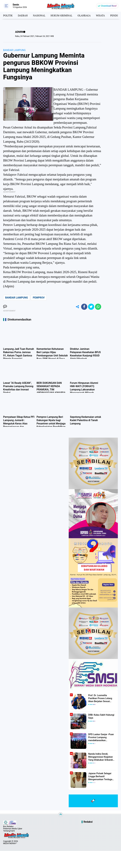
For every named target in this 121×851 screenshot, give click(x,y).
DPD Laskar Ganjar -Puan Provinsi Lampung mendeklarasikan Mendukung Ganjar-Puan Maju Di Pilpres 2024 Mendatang (100, 738)
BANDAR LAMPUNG (14, 50)
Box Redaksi (8, 826)
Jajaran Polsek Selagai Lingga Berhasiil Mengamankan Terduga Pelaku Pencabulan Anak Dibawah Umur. (100, 777)
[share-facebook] (84, 307)
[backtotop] (60, 815)
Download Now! (109, 6)
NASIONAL (40, 15)
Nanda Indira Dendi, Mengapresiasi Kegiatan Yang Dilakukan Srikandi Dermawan (100, 757)
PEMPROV (39, 297)
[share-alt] (77, 307)
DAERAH (23, 15)
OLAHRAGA (85, 15)
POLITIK (8, 15)
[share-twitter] (91, 307)
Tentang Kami (9, 831)
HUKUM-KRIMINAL (63, 15)
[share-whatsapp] (98, 307)
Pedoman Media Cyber (12, 829)
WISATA (102, 15)
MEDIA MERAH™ (10, 843)
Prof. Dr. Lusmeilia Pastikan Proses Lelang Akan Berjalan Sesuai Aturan (101, 699)
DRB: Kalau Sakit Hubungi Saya (100, 716)
